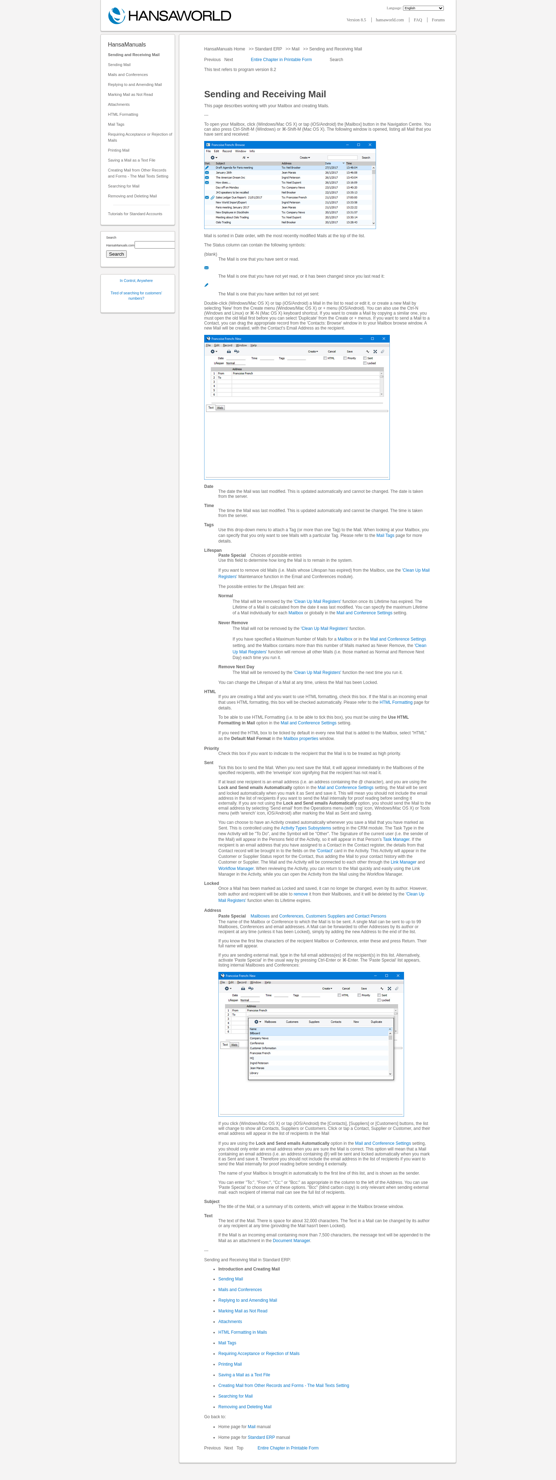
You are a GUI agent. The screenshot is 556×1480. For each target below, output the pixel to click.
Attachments (119, 104)
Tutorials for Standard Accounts (135, 214)
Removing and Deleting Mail (132, 196)
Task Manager (396, 839)
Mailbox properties (300, 738)
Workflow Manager (236, 868)
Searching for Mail (124, 186)
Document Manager (291, 1240)
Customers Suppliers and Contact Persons (346, 916)
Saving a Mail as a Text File (132, 160)
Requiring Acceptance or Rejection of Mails (140, 137)
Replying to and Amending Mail (135, 84)
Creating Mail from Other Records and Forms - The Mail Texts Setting (138, 173)
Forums (438, 19)
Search (336, 59)
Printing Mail (119, 150)
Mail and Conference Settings (364, 612)
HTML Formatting (123, 114)
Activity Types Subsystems (306, 828)
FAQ (418, 19)
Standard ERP (268, 49)
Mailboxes (260, 916)
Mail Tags (116, 124)
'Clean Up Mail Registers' (317, 601)
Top (239, 1448)
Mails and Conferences (128, 74)
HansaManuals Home (225, 49)
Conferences (291, 916)
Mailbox (295, 612)
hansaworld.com (390, 19)
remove (301, 894)
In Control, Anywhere (136, 281)
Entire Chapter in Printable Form (281, 59)
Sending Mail (119, 64)
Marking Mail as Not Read (130, 94)
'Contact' (325, 850)
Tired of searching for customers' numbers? (136, 295)
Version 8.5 (357, 19)
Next (229, 59)
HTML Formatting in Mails (242, 1332)
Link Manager (403, 862)
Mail (295, 49)
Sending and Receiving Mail (133, 55)
